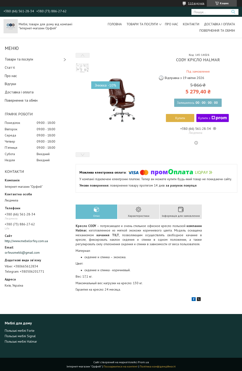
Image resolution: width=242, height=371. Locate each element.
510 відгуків (196, 3)
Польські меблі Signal (20, 336)
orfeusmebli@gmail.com (22, 252)
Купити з (212, 118)
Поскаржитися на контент (121, 366)
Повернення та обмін (217, 30)
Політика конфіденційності (158, 366)
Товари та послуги (142, 24)
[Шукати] (233, 12)
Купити (180, 118)
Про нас (171, 24)
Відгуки (10, 84)
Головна (115, 24)
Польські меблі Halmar (21, 341)
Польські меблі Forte (20, 330)
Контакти (191, 24)
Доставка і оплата (219, 24)
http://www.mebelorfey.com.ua (26, 241)
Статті (10, 67)
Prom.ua (143, 362)
